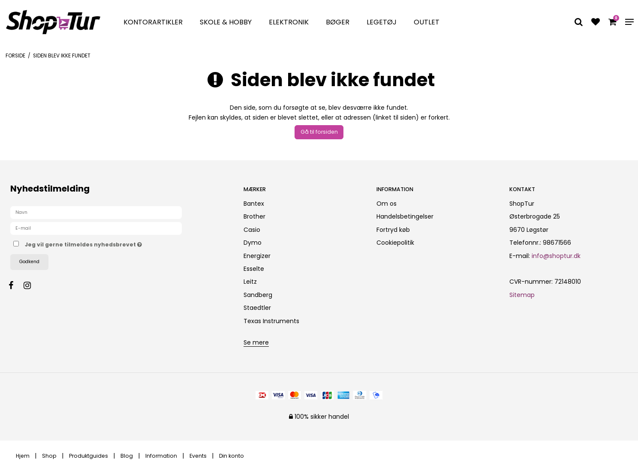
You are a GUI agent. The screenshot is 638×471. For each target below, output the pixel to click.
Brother (254, 216)
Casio (252, 229)
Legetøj (382, 22)
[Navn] (96, 212)
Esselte (254, 268)
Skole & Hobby (226, 22)
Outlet (426, 22)
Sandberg (258, 295)
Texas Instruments (271, 321)
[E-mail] (96, 228)
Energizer (257, 256)
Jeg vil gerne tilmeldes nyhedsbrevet (113, 243)
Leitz (250, 281)
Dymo (253, 242)
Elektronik (289, 22)
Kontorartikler (153, 22)
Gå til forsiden (319, 131)
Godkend (29, 261)
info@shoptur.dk (556, 256)
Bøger (337, 22)
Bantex (254, 203)
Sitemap (522, 295)
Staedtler (257, 307)
